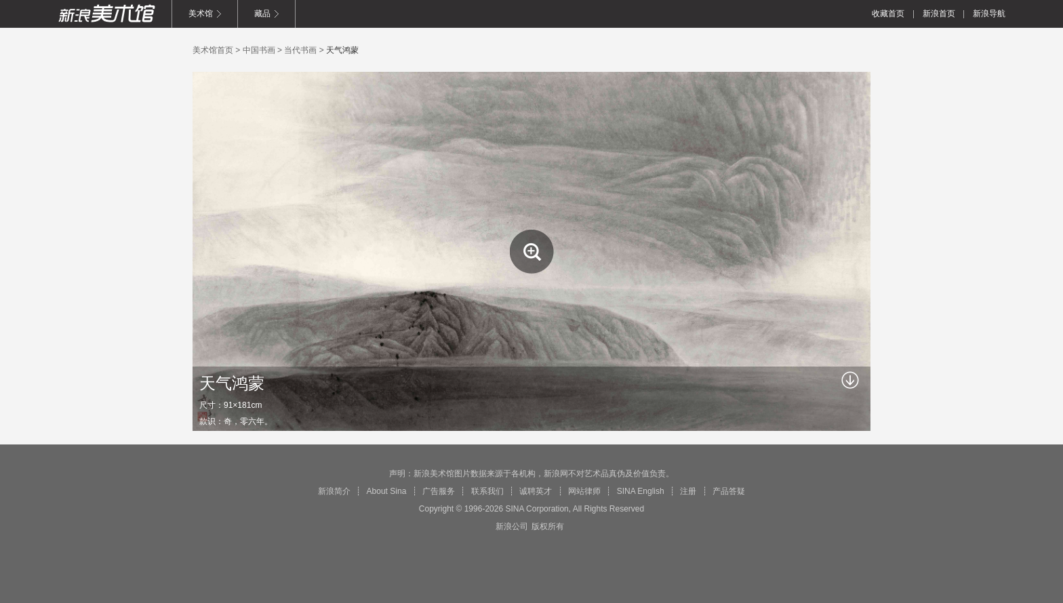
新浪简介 (334, 491)
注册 (688, 491)
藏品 (262, 13)
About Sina (387, 491)
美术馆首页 (213, 50)
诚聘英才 (535, 491)
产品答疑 (729, 491)
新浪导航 (989, 13)
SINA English (640, 491)
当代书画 (300, 50)
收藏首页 (888, 13)
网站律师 (584, 491)
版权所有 (548, 526)
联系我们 (487, 491)
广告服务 (438, 491)
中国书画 (259, 50)
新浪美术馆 (106, 13)
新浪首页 (939, 13)
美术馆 (200, 13)
